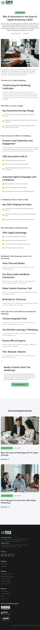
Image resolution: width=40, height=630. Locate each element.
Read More (5, 459)
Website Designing (6, 581)
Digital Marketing (5, 579)
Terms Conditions (5, 593)
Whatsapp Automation (7, 576)
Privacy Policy (4, 591)
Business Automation (7, 448)
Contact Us (4, 598)
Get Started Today (20, 384)
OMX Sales (4, 564)
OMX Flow (3, 566)
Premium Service (5, 583)
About (2, 596)
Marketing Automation (7, 574)
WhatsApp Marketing (7, 495)
